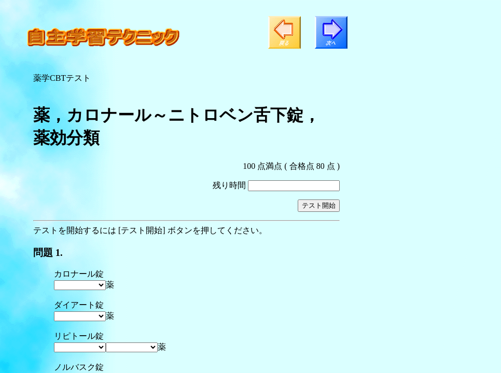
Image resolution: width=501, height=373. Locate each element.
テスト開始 (319, 205)
